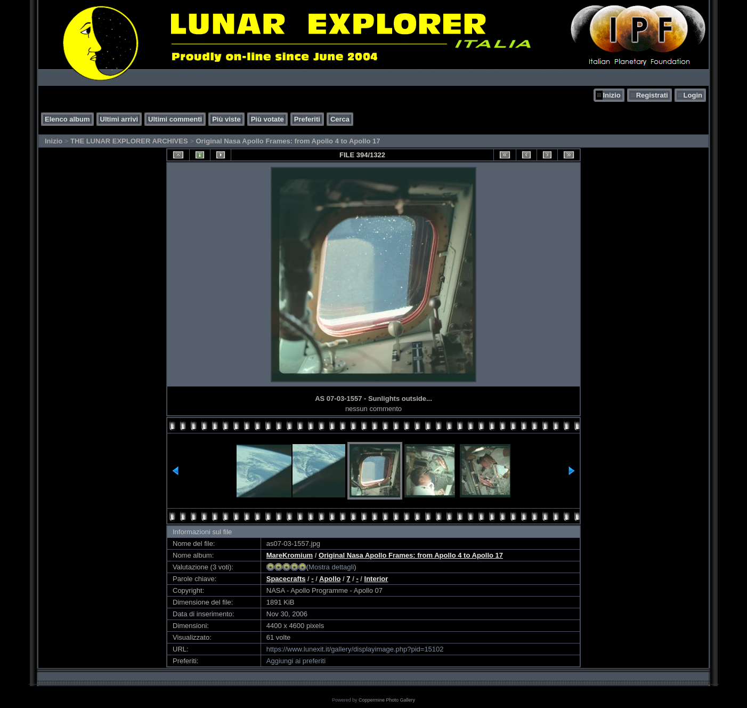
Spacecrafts (286, 579)
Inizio (611, 95)
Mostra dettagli (331, 567)
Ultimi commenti (175, 119)
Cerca (340, 119)
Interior (376, 579)
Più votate (267, 119)
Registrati (652, 95)
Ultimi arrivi (119, 119)
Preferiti (307, 119)
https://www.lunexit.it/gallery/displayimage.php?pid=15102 (355, 649)
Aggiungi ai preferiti (296, 661)
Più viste (226, 119)
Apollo (329, 579)
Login (693, 95)
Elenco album (67, 119)
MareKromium (289, 555)
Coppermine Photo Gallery (387, 700)
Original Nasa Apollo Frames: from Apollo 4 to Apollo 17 (288, 141)
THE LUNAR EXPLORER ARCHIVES (129, 141)
